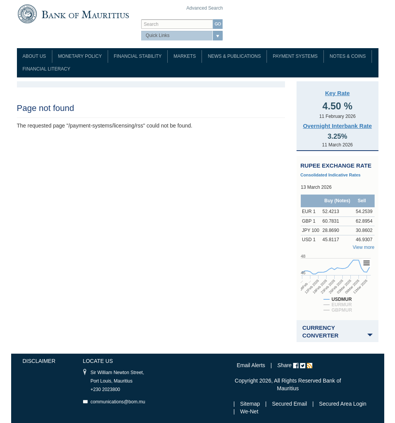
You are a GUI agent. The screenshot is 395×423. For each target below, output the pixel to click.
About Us (34, 56)
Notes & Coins (348, 56)
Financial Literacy (46, 69)
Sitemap (250, 404)
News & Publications (234, 56)
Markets (184, 56)
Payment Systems (295, 56)
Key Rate (337, 93)
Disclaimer (39, 361)
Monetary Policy (80, 56)
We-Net (249, 411)
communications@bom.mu (117, 402)
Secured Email (289, 404)
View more (363, 247)
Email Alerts (251, 365)
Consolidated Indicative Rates (330, 175)
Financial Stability (138, 56)
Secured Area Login (343, 404)
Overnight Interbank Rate (337, 126)
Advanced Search (205, 8)
